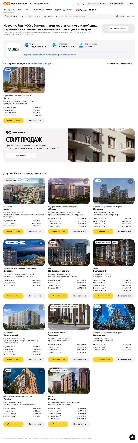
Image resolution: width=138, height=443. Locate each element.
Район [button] (121, 16)
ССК (49, 268)
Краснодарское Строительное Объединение (19, 268)
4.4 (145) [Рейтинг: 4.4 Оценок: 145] (34, 101)
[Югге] (24, 80)
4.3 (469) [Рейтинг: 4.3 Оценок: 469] (20, 402)
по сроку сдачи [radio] (38, 64)
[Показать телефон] (13, 120)
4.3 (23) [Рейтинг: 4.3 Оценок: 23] (67, 274)
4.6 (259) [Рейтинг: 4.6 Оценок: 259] (111, 212)
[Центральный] (24, 317)
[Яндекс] (5, 3)
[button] (83, 4)
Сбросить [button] (130, 16)
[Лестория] (114, 191)
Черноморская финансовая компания (17, 96)
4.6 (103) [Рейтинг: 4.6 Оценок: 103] (21, 338)
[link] (131, 4)
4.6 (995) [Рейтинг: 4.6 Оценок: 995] (108, 274)
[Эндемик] (69, 317)
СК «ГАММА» (8, 333)
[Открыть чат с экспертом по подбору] (132, 437)
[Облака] (69, 191)
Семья (95, 268)
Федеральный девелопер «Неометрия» (62, 207)
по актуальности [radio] (23, 64)
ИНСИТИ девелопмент (56, 333)
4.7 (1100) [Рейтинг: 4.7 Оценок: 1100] (76, 212)
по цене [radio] (48, 64)
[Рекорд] (69, 381)
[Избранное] (78, 4)
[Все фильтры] (22, 16)
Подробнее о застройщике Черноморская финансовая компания (50, 55)
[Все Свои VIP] (114, 252)
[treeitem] (9, 9)
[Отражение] (114, 317)
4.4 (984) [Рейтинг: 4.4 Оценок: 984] (76, 402)
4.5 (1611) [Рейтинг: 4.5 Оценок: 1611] (32, 274)
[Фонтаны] (24, 252)
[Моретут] (24, 191)
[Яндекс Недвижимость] (17, 3)
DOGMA (51, 396)
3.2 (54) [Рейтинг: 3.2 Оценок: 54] (65, 338)
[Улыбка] (24, 381)
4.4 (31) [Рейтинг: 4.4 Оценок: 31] (20, 212)
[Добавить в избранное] (41, 70)
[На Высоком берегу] (69, 252)
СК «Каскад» (8, 207)
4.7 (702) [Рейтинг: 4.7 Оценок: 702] (109, 338)
